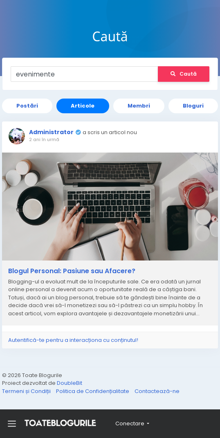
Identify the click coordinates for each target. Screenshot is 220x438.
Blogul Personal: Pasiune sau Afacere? (71, 271)
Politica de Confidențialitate (93, 391)
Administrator (51, 132)
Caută (184, 73)
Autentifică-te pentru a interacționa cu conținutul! (73, 340)
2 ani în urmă (44, 139)
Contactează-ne (157, 391)
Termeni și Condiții (27, 391)
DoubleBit (69, 383)
